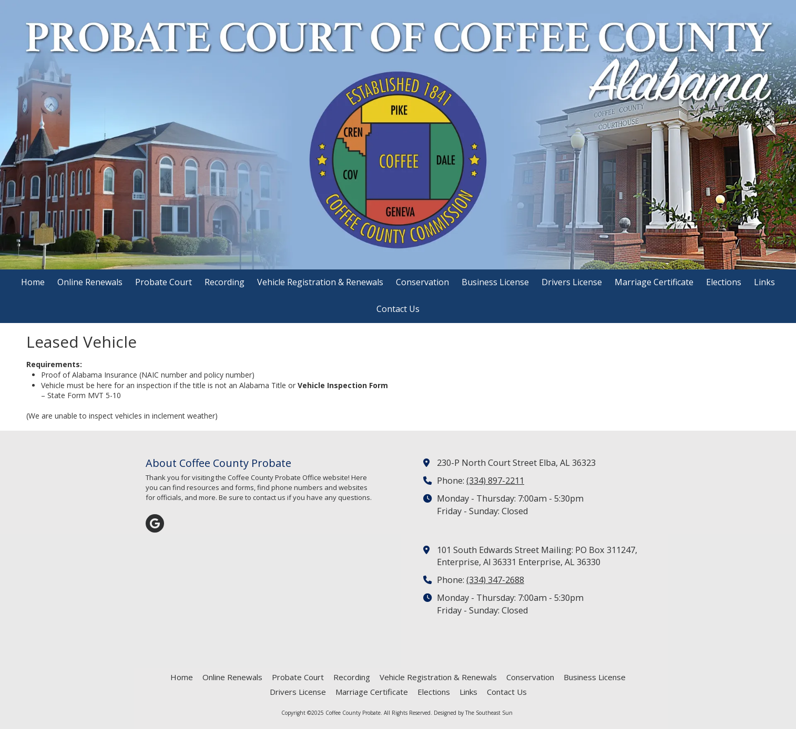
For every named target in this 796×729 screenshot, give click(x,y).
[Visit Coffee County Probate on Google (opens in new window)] (155, 523)
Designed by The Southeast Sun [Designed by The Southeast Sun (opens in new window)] (473, 712)
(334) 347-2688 (495, 580)
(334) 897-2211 (495, 480)
